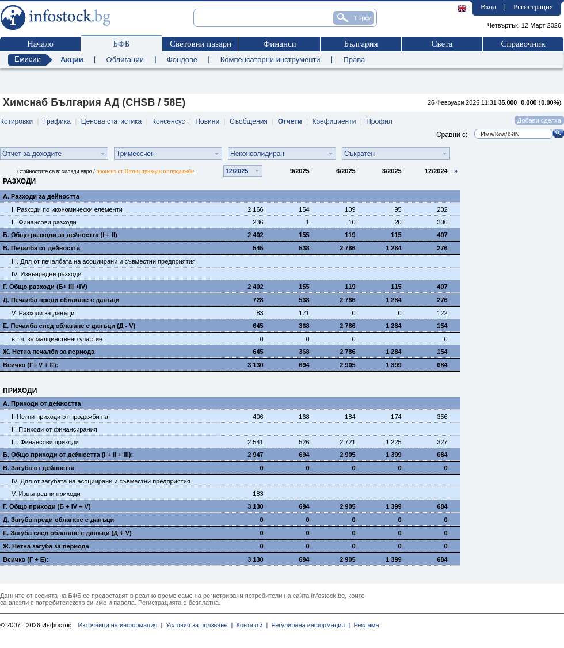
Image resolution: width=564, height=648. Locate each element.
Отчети (290, 121)
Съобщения (249, 121)
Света (441, 43)
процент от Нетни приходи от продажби (145, 171)
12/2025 (237, 170)
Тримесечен (135, 154)
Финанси (279, 43)
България (361, 43)
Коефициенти (334, 121)
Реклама (364, 625)
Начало (40, 43)
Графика (57, 121)
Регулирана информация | (309, 625)
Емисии (27, 59)
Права (354, 59)
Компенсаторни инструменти (270, 59)
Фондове (182, 59)
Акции (71, 59)
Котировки (16, 121)
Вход (488, 6)
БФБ (121, 43)
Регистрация (533, 6)
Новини (207, 121)
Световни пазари (200, 43)
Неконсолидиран (257, 154)
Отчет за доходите (32, 154)
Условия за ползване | (197, 625)
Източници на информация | (120, 625)
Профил (379, 121)
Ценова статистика (111, 121)
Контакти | (250, 625)
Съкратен (359, 154)
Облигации (125, 59)
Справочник (523, 43)
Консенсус (168, 121)
